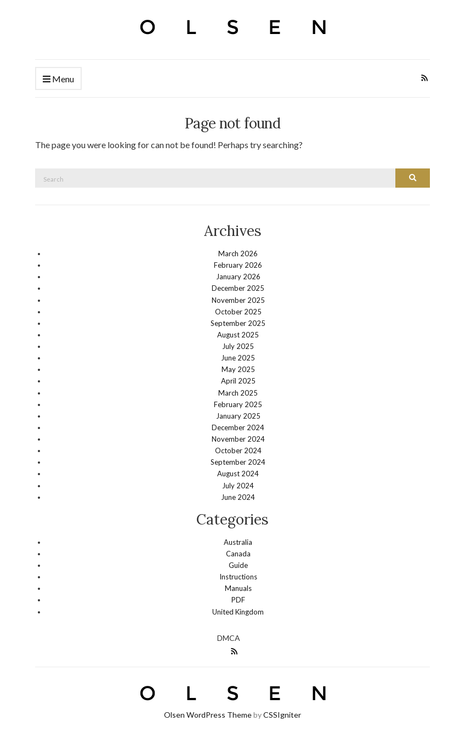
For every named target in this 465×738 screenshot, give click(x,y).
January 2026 (238, 276)
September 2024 (238, 462)
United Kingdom (238, 611)
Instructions (238, 576)
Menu (58, 79)
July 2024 (238, 485)
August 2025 (238, 334)
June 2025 (238, 357)
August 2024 (238, 473)
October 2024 (238, 450)
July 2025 (238, 346)
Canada (238, 553)
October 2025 (238, 311)
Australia (238, 542)
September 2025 (238, 323)
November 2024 (238, 439)
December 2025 (238, 288)
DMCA (228, 638)
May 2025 (238, 369)
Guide (238, 565)
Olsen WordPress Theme (208, 714)
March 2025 (238, 392)
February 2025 (238, 404)
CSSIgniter (282, 714)
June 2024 (238, 497)
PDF (238, 599)
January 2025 (238, 416)
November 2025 (238, 300)
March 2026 (238, 253)
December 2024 (238, 427)
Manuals (238, 588)
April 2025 (238, 380)
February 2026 (238, 265)
